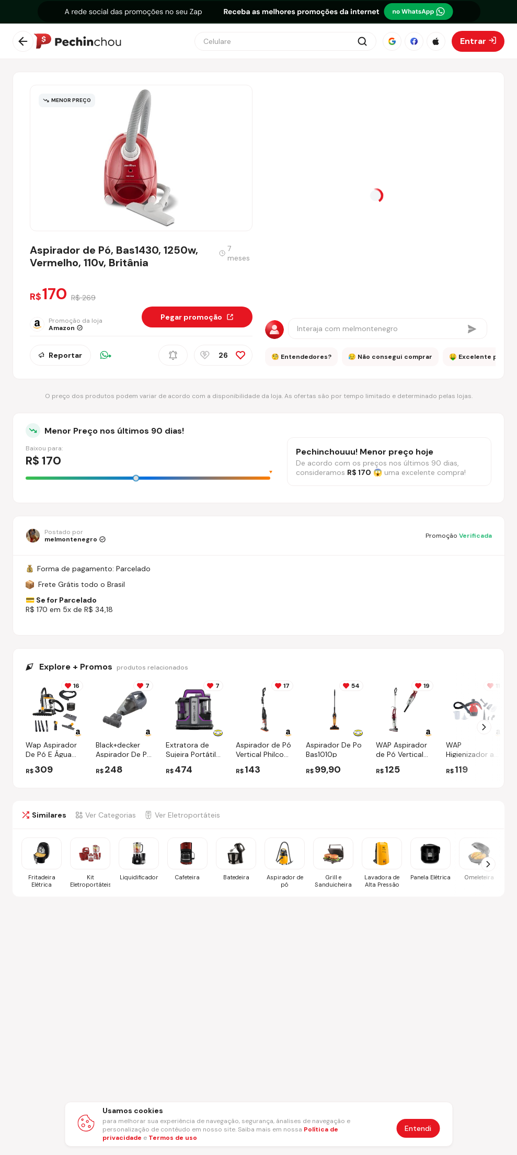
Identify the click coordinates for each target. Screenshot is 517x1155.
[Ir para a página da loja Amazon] (66, 324)
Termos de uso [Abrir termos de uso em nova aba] (172, 1138)
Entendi (418, 1128)
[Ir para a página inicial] (77, 41)
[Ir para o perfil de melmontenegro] (66, 535)
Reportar (60, 355)
